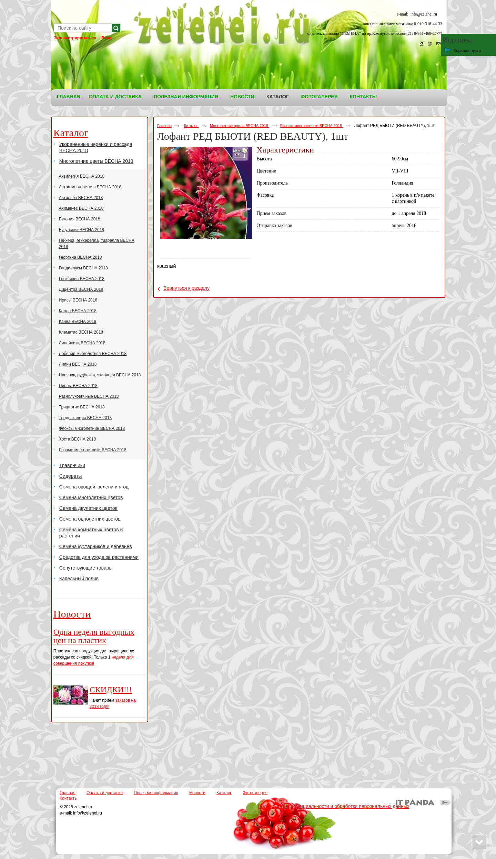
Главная (164, 126)
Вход (106, 38)
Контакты (69, 798)
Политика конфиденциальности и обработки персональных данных (333, 806)
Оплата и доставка (105, 792)
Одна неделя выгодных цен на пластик (93, 636)
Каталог (277, 96)
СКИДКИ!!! (111, 689)
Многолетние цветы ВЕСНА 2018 (239, 126)
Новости (72, 614)
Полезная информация (156, 792)
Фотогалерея (255, 792)
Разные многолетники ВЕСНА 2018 (311, 126)
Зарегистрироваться (75, 38)
